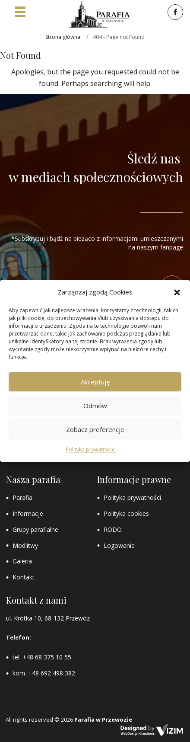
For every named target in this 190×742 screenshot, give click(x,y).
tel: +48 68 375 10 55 (42, 657)
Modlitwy (25, 545)
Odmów (95, 405)
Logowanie (119, 545)
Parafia (22, 497)
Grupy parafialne (35, 529)
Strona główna (62, 37)
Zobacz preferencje (95, 429)
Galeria (22, 561)
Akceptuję (95, 381)
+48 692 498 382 (51, 673)
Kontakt (24, 577)
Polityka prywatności (91, 450)
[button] (177, 292)
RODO (113, 529)
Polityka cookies (126, 513)
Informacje (28, 513)
